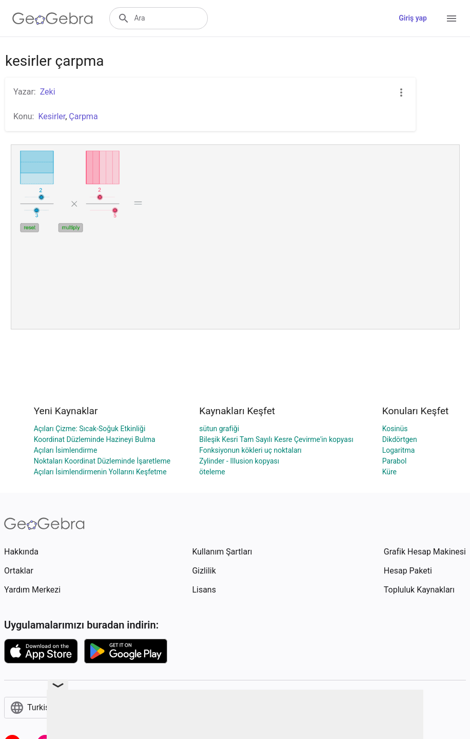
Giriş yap (413, 18)
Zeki (47, 92)
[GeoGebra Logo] (52, 18)
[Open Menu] (451, 18)
